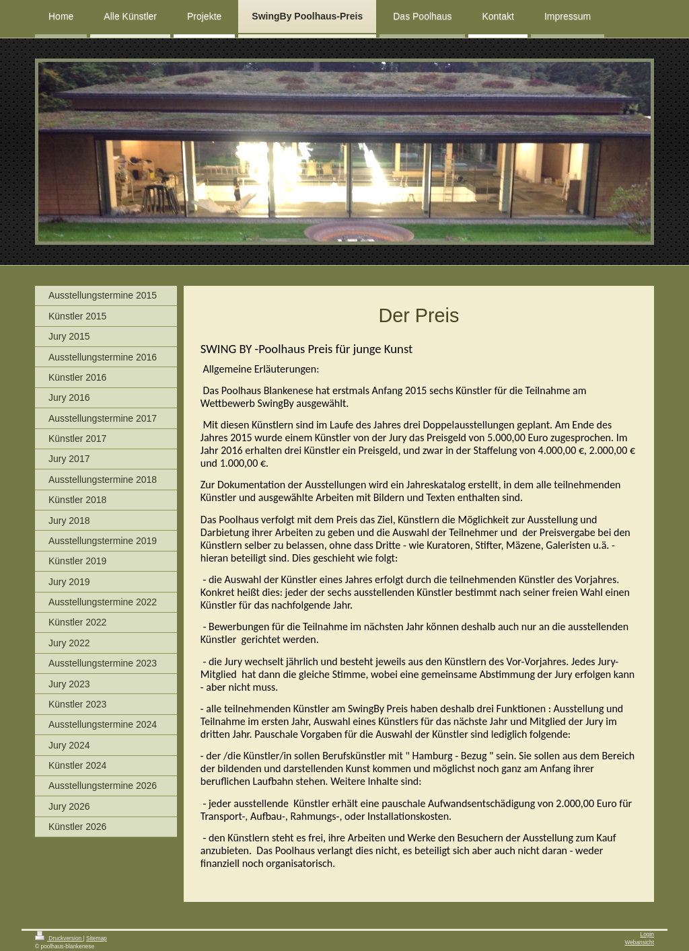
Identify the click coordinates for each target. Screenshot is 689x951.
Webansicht (639, 942)
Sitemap (96, 938)
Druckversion (59, 938)
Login (648, 934)
